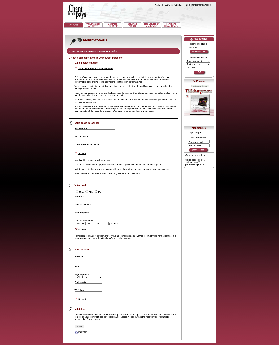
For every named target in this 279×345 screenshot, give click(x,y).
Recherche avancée (198, 58)
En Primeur (199, 81)
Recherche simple (198, 44)
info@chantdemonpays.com (198, 5)
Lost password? (192, 162)
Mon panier (197, 132)
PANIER (158, 5)
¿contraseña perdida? (195, 164)
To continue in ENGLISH (80, 51)
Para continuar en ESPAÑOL (105, 51)
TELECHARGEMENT (173, 5)
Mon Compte (199, 128)
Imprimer (81, 332)
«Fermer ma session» (195, 155)
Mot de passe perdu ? (195, 160)
